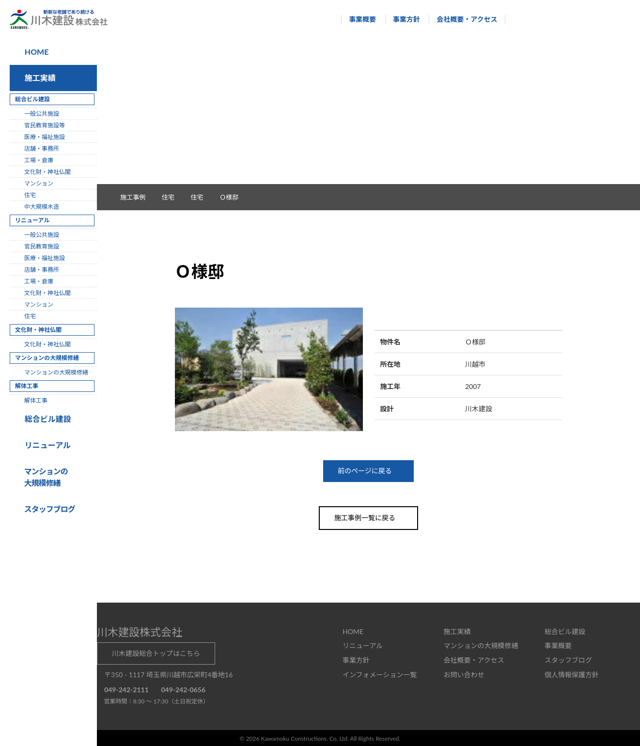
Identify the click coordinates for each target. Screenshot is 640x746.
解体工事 (35, 400)
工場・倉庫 (38, 160)
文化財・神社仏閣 (47, 171)
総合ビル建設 (46, 418)
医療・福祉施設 (44, 136)
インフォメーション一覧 (380, 673)
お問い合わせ (463, 673)
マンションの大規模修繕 (56, 372)
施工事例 (138, 197)
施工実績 (38, 77)
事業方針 (401, 19)
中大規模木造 (41, 206)
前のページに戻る (369, 470)
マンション (38, 183)
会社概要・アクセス (462, 19)
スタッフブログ (568, 659)
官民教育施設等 (44, 125)
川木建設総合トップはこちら (156, 652)
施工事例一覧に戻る (368, 517)
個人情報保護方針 (572, 673)
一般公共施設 (41, 113)
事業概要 (358, 19)
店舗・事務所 (41, 148)
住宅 (202, 197)
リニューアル (46, 445)
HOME (36, 51)
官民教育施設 (41, 246)
